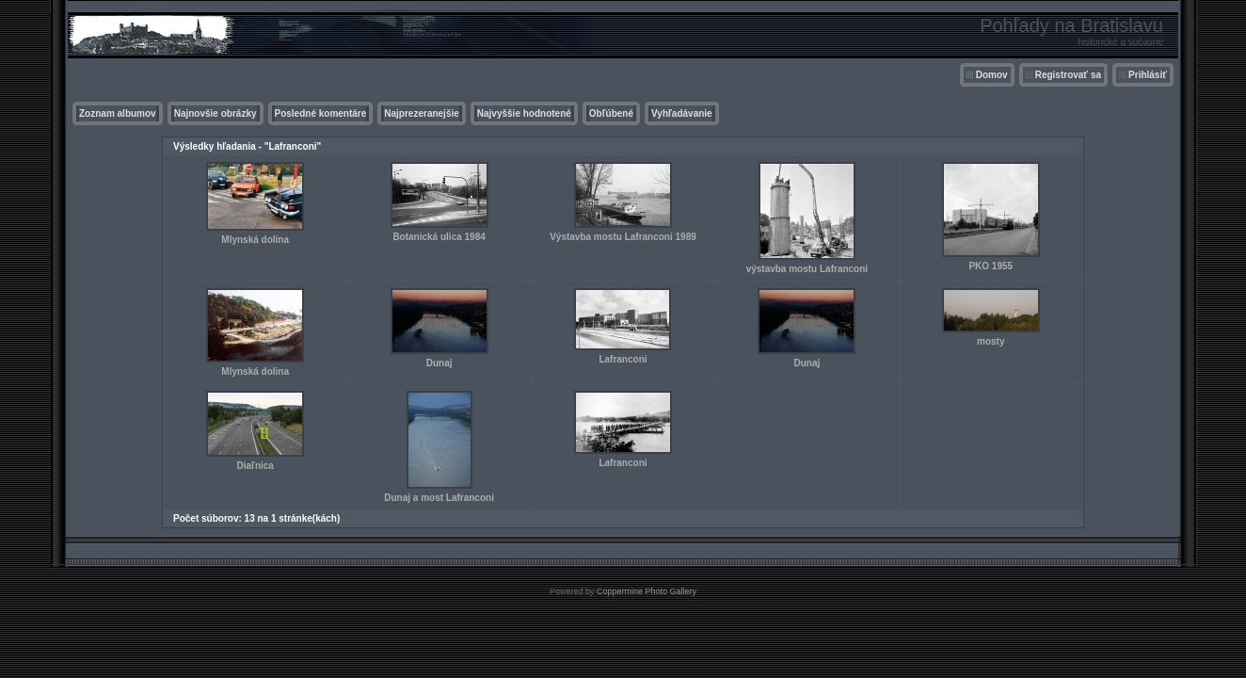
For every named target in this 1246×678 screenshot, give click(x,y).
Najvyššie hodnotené (524, 113)
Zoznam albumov (117, 113)
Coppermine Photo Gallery (646, 591)
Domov (992, 75)
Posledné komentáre (321, 113)
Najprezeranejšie (421, 113)
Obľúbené (611, 113)
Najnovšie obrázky (215, 113)
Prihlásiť (1147, 75)
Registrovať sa (1068, 75)
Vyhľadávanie (681, 113)
